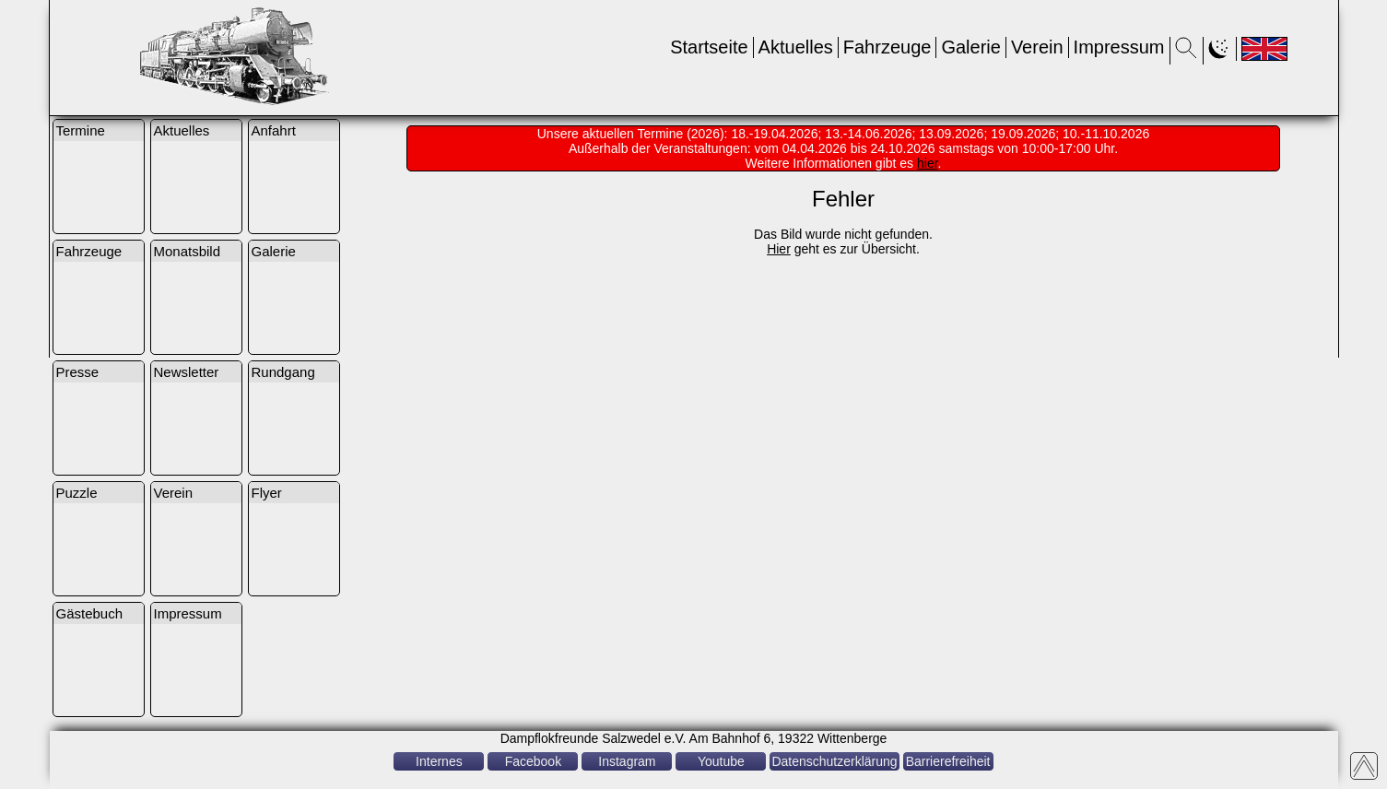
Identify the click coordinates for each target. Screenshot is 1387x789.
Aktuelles (795, 47)
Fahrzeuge (887, 47)
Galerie (970, 47)
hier (927, 163)
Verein (1037, 47)
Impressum (1119, 47)
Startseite (708, 47)
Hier (779, 248)
